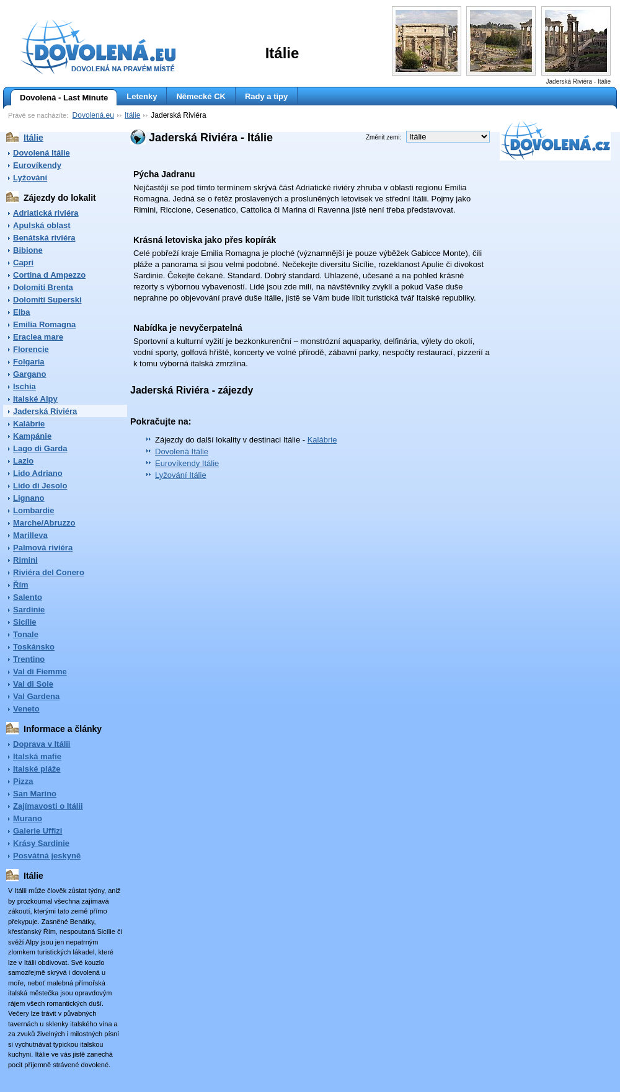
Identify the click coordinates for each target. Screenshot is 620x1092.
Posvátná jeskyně (47, 855)
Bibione (28, 250)
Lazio (23, 460)
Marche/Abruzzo (44, 522)
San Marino (34, 793)
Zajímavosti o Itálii (48, 806)
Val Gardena (36, 696)
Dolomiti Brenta (43, 287)
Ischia (24, 386)
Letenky (141, 96)
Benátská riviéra (44, 237)
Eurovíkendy (37, 165)
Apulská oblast (41, 225)
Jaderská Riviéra (45, 411)
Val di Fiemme (40, 671)
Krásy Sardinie (41, 843)
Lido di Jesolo (40, 485)
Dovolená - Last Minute (59, 98)
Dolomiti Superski (47, 299)
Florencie (31, 349)
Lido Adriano (38, 473)
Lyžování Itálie (180, 475)
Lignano (29, 498)
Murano (27, 818)
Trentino (29, 659)
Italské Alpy (35, 398)
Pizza (23, 781)
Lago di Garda (40, 448)
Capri (23, 262)
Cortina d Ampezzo (49, 275)
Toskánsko (34, 646)
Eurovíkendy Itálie (187, 463)
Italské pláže (37, 768)
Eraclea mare (38, 336)
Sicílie (25, 622)
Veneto (26, 708)
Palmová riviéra (43, 547)
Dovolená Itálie (41, 152)
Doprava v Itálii (41, 744)
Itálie (132, 115)
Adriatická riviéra (46, 213)
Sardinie (29, 609)
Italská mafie (37, 756)
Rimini (25, 560)
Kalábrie (29, 423)
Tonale (25, 634)
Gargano (29, 374)
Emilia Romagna (44, 324)
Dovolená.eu (93, 115)
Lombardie (33, 510)
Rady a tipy (266, 96)
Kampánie (32, 436)
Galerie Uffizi (37, 830)
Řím (21, 584)
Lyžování (30, 177)
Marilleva (30, 535)
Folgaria (29, 361)
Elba (21, 312)
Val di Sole (33, 684)
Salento (27, 597)
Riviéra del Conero (48, 572)
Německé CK (201, 96)
